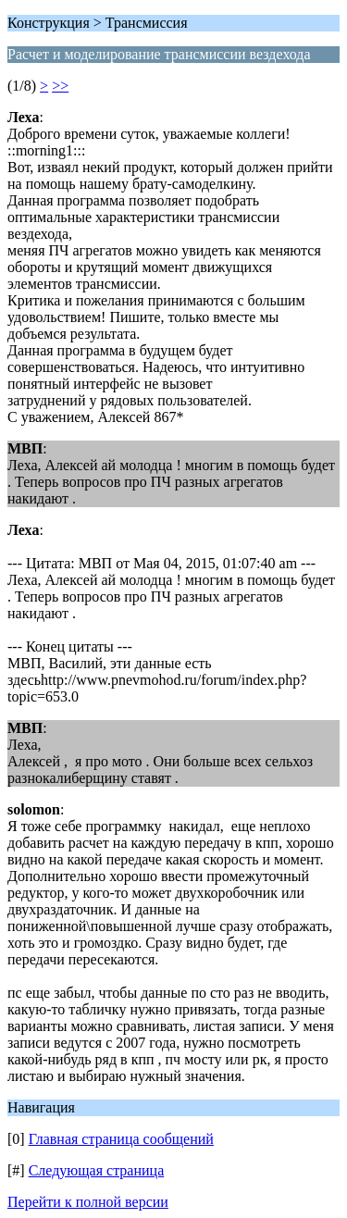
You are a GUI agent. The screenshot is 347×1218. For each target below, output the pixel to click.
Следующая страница (97, 1170)
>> (60, 85)
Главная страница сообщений (121, 1139)
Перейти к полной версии (87, 1202)
